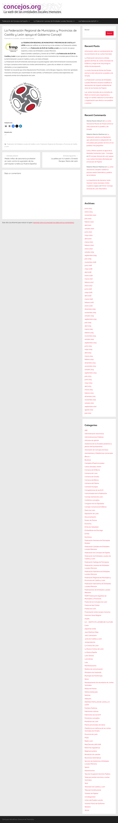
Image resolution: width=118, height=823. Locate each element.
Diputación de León (92, 513)
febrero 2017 (89, 282)
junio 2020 (88, 232)
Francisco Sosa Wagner (93, 615)
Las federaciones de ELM (88, 21)
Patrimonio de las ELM (93, 715)
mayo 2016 (88, 292)
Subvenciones (90, 770)
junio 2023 (88, 208)
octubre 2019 (89, 252)
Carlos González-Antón (93, 467)
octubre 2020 (89, 228)
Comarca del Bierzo (92, 480)
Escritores (88, 537)
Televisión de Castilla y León (95, 787)
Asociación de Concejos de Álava (96, 450)
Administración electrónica (94, 434)
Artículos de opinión (92, 440)
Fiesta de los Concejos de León (96, 602)
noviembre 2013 (90, 366)
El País (87, 534)
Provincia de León (91, 734)
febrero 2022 (89, 222)
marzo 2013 (89, 390)
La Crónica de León (92, 645)
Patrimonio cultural (91, 711)
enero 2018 (89, 275)
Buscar (87, 30)
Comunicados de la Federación (96, 493)
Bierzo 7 (87, 456)
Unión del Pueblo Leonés (94, 800)
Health (87, 619)
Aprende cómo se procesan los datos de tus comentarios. (53, 222)
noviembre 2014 (90, 336)
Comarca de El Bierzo (92, 470)
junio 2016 (88, 289)
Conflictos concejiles (92, 500)
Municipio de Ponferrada (93, 676)
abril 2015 (88, 326)
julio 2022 (88, 218)
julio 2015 (88, 322)
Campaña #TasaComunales (94, 463)
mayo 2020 (89, 235)
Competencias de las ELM (94, 490)
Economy (88, 524)
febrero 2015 (89, 333)
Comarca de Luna (91, 473)
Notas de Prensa (90, 688)
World (87, 810)
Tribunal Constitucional (93, 790)
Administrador (29, 38)
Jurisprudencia (90, 642)
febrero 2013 (89, 393)
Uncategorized (90, 797)
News (87, 679)
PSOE (87, 738)
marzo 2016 (89, 299)
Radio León (89, 741)
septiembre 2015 (90, 319)
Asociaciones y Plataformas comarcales (99, 453)
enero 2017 (88, 286)
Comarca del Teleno (92, 483)
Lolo (86, 662)
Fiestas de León (90, 609)
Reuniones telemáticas (93, 758)
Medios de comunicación (94, 669)
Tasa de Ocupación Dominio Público (97, 774)
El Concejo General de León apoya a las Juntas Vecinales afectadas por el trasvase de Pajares (100, 159)
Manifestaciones (90, 666)
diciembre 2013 (90, 363)
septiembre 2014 (90, 343)
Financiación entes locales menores (97, 612)
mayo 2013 (88, 383)
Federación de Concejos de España (16, 21)
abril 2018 (88, 272)
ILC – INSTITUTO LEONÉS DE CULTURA (99, 622)
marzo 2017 (89, 279)
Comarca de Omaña (92, 477)
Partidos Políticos (91, 708)
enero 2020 (89, 249)
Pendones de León (91, 721)
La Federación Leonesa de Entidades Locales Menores (54, 21)
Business (88, 460)
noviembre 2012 (90, 400)
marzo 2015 (89, 329)
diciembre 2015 (90, 309)
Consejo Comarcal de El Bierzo (96, 507)
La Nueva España (91, 652)
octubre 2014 (89, 339)
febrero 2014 (89, 359)
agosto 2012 (89, 410)
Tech (86, 783)
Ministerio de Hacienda (93, 672)
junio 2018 (88, 265)
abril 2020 (88, 239)
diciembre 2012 (90, 396)
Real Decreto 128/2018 (93, 744)
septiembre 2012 (90, 406)
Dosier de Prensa (91, 520)
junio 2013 (88, 379)
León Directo (89, 656)
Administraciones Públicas (94, 437)
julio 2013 (88, 376)
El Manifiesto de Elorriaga (94, 530)
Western (88, 807)
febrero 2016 (89, 302)
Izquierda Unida (90, 629)
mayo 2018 (88, 269)
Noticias (87, 695)
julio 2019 (88, 259)
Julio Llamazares (91, 635)
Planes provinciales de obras (95, 725)
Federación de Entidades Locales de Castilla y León (23, 144)
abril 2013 (88, 386)
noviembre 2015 (90, 312)
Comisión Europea (91, 487)
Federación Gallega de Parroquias (97, 562)
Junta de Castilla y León (93, 639)
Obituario (88, 699)
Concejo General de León (94, 497)
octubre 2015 (89, 316)
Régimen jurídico (91, 751)
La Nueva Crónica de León (94, 649)
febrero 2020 (89, 245)
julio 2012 (88, 413)
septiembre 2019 (91, 255)
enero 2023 (89, 212)
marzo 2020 (89, 242)
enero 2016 (89, 306)
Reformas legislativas (92, 748)
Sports (87, 767)
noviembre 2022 (90, 215)
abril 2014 (88, 353)
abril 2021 (88, 225)
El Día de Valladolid (91, 527)
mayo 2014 (88, 349)
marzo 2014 (89, 356)
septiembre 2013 (90, 373)
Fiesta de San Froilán (92, 605)
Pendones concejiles (92, 718)
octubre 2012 (89, 403)
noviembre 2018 (90, 262)
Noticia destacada (91, 692)
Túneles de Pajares (91, 793)
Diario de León (90, 510)
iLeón (87, 625)
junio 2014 (88, 346)
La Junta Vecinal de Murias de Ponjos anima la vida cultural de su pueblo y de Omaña (99, 73)
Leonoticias (89, 659)
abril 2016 (88, 296)
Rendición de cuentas (92, 754)
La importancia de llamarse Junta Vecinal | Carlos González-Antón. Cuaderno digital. (98, 183)
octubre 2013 (89, 369)
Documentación (90, 517)
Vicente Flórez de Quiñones (95, 803)
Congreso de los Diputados (94, 503)
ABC (86, 430)
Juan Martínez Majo (91, 632)
